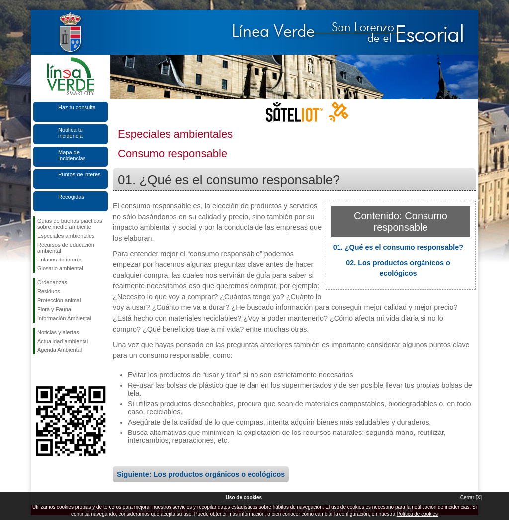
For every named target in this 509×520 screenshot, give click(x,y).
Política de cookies (417, 514)
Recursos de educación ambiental (65, 248)
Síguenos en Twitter (56, 370)
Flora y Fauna (54, 309)
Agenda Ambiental (59, 350)
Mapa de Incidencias (71, 155)
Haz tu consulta (77, 107)
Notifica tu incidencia (70, 133)
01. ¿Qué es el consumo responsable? (398, 247)
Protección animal (59, 300)
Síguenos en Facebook (39, 370)
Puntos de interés (79, 174)
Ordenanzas (52, 282)
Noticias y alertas (58, 332)
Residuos (48, 291)
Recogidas (71, 197)
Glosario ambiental (60, 268)
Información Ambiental (64, 318)
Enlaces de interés (60, 259)
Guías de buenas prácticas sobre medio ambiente (69, 224)
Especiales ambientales (66, 236)
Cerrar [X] (471, 497)
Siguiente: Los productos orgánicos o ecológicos (201, 474)
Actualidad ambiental (62, 341)
